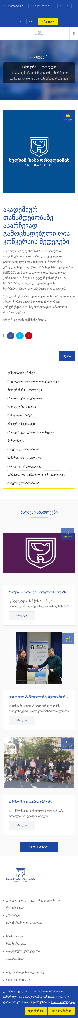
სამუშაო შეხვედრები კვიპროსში (30, 801)
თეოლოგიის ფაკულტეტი (24, 466)
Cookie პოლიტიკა (18, 979)
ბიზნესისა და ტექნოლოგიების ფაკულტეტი (36, 474)
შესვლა (48, 21)
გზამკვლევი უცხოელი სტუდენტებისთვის (33, 900)
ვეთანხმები (36, 1010)
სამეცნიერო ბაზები (20, 415)
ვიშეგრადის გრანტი (21, 372)
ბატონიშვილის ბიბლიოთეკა (25, 972)
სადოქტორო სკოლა (21, 406)
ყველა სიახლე (39, 846)
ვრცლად (22, 615)
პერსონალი (15, 440)
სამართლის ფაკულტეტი (24, 457)
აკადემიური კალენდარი (23, 951)
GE (31, 21)
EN (21, 21)
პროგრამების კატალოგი (24, 389)
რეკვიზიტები (15, 907)
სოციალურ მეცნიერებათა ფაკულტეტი (33, 381)
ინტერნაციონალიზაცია (23, 449)
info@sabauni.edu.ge (43, 5)
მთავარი (29, 67)
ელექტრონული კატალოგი (24, 922)
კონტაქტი (13, 915)
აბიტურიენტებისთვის (21, 423)
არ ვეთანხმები (62, 1010)
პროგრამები (15, 958)
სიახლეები (49, 67)
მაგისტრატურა (16, 943)
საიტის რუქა (14, 936)
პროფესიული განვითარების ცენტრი (32, 432)
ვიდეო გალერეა (14, 5)
